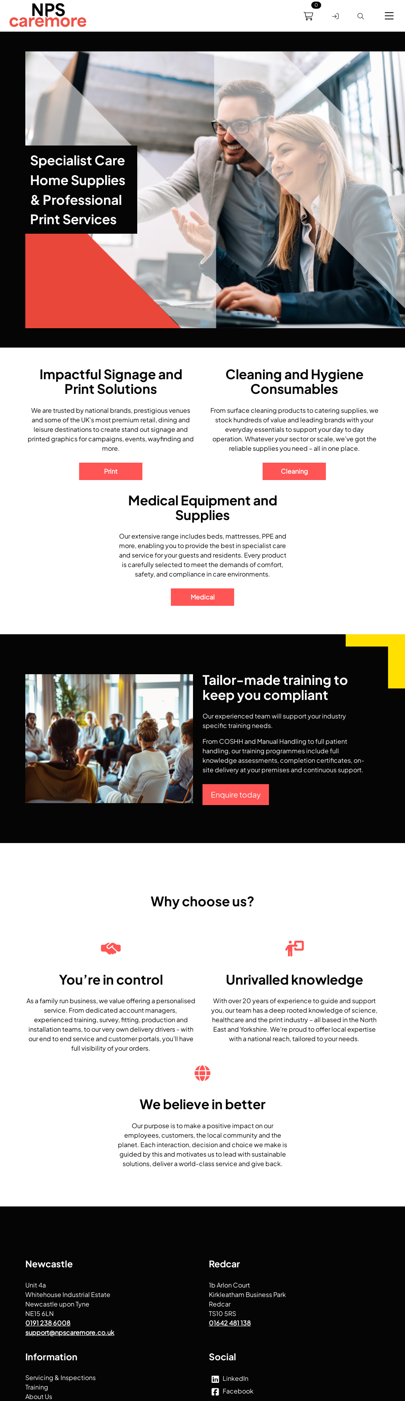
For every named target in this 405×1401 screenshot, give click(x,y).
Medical (203, 597)
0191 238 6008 (47, 1322)
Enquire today (236, 794)
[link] (47, 16)
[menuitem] (48, 16)
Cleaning (294, 471)
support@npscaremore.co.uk (69, 1332)
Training (36, 1387)
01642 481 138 (230, 1322)
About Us (38, 1396)
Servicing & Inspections (60, 1377)
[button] (389, 16)
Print (110, 471)
